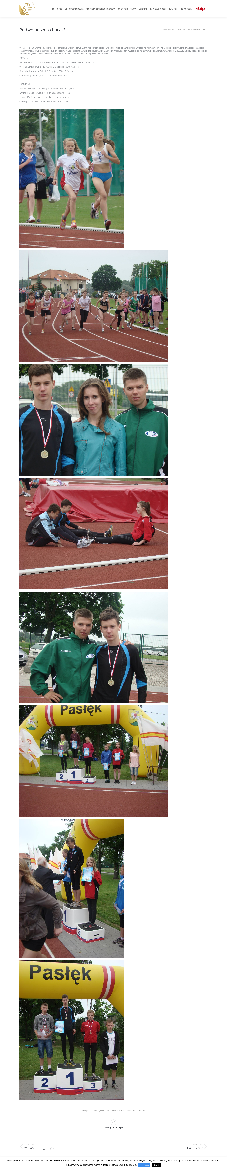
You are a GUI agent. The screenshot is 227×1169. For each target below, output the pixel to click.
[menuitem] (57, 9)
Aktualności (94, 1111)
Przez (125, 1111)
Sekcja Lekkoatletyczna (109, 1111)
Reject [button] (156, 1165)
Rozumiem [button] (144, 1165)
